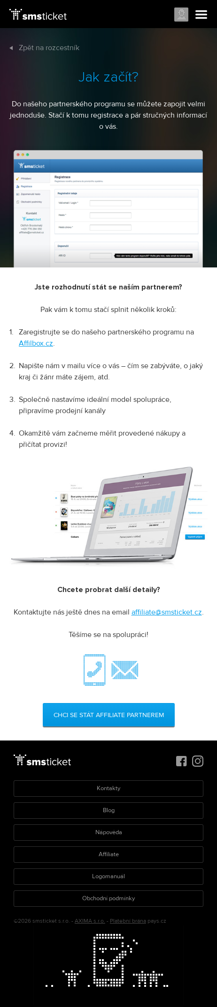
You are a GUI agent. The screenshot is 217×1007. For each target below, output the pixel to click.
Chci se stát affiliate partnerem (109, 715)
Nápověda (108, 832)
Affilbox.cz (36, 343)
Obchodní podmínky (108, 898)
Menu (201, 15)
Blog (109, 810)
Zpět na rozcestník (44, 47)
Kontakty (108, 788)
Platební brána (128, 921)
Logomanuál (108, 876)
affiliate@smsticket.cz (167, 612)
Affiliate (109, 854)
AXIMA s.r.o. (90, 921)
